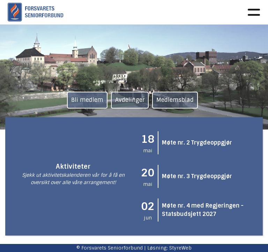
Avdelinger (129, 100)
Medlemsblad (175, 100)
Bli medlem (87, 100)
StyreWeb (180, 248)
